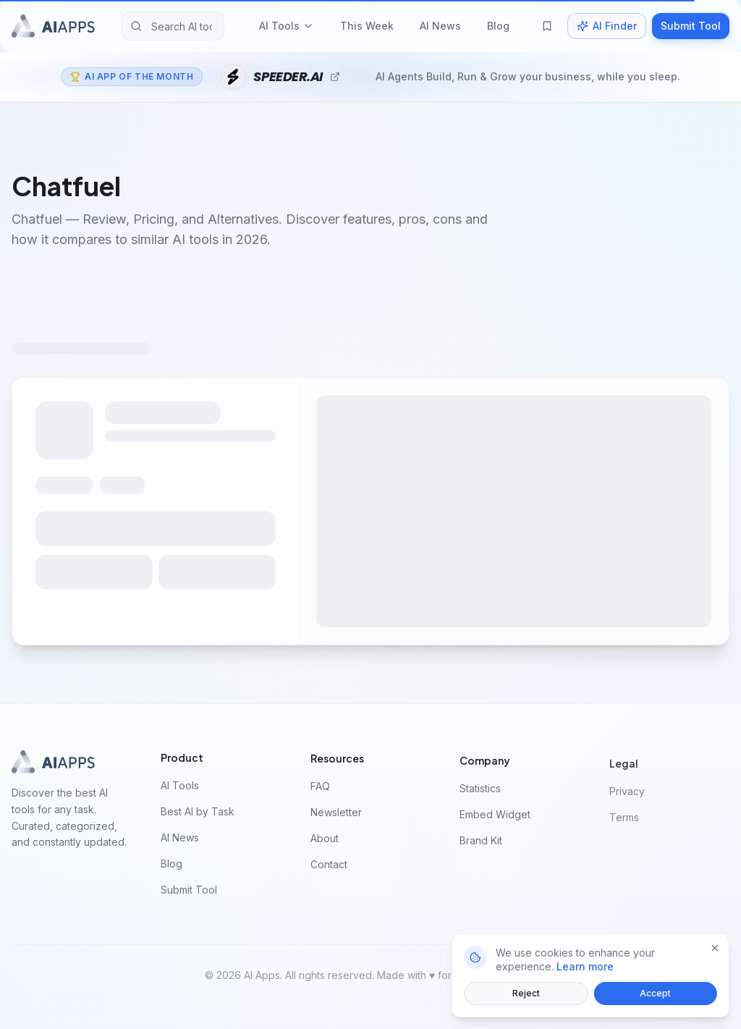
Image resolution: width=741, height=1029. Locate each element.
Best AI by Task (202, 813)
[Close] (713, 948)
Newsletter (340, 816)
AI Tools (286, 26)
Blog (498, 26)
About (328, 842)
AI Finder (607, 26)
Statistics (484, 792)
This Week (367, 26)
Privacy (631, 797)
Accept (653, 993)
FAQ (324, 790)
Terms (628, 823)
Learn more (582, 966)
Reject (524, 993)
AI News (440, 26)
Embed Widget (499, 818)
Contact (333, 868)
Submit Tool (691, 26)
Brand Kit (485, 845)
